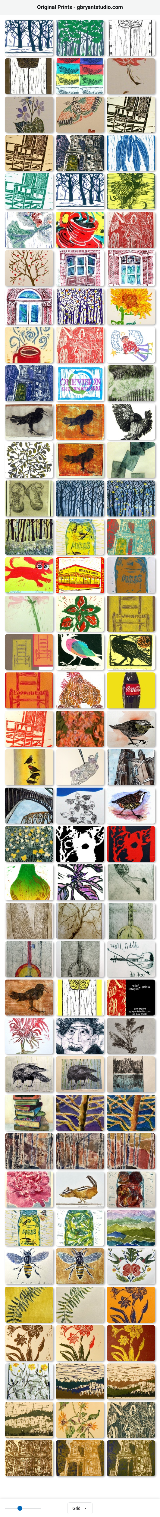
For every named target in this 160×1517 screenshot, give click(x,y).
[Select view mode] (80, 1508)
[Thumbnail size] (23, 1508)
